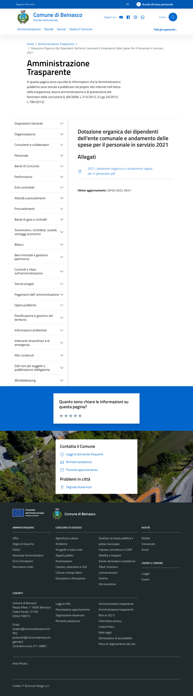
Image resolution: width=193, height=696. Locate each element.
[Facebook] (126, 17)
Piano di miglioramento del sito (117, 644)
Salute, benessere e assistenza (117, 561)
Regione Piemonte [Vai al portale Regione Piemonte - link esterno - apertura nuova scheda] (25, 4)
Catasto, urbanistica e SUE (71, 567)
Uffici (15, 538)
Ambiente (61, 544)
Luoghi (146, 573)
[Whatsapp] (141, 17)
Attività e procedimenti (30, 198)
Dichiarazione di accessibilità (115, 638)
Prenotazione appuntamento (73, 609)
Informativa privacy (110, 621)
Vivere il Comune (80, 29)
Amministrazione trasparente (116, 604)
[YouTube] (119, 17)
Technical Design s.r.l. (37, 686)
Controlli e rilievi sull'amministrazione (29, 271)
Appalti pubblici (65, 555)
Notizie (146, 538)
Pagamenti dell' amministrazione (37, 294)
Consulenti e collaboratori (32, 144)
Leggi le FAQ (63, 604)
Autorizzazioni (64, 561)
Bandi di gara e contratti (31, 219)
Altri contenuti (24, 355)
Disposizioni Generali (29, 123)
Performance (23, 176)
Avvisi (145, 549)
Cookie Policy (106, 627)
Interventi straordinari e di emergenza (32, 342)
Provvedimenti (25, 208)
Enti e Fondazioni (23, 561)
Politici (16, 549)
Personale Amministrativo (28, 555)
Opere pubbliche (25, 305)
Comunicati (148, 544)
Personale (21, 155)
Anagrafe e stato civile (69, 549)
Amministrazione (29, 29)
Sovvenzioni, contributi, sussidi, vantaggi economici (36, 232)
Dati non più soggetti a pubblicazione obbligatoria (32, 367)
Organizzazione (25, 134)
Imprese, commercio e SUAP (115, 549)
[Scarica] (125, 171)
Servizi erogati (24, 283)
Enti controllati (24, 187)
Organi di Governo (23, 544)
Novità (48, 29)
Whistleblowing (25, 380)
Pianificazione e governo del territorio (34, 317)
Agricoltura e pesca (67, 538)
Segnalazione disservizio (70, 615)
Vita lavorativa (107, 584)
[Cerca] (173, 17)
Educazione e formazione (70, 578)
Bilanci (19, 244)
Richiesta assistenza (68, 621)
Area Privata (20, 663)
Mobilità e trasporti (110, 555)
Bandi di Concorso (27, 166)
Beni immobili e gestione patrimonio (31, 257)
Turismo (103, 578)
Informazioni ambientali (31, 330)
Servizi (61, 29)
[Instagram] (134, 17)
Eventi (145, 579)
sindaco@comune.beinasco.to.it (31, 629)
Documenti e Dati (23, 567)
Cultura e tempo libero (69, 572)
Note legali (105, 632)
